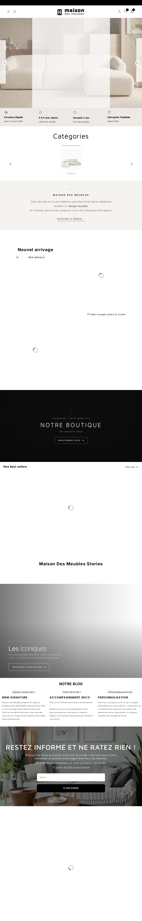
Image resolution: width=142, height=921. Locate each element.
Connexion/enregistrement (119, 11)
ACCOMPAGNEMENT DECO (70, 697)
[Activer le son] (137, 457)
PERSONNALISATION (113, 697)
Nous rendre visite (71, 440)
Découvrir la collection (28, 667)
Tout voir (130, 467)
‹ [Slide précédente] (4, 63)
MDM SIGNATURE (14, 697)
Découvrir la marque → (71, 219)
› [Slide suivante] (137, 63)
